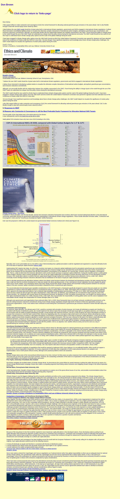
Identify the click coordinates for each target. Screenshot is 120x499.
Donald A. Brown (8, 75)
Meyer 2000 (37, 265)
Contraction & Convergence (15, 396)
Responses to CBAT (12, 108)
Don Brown (21, 213)
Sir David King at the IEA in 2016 (30, 116)
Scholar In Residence (9, 77)
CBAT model (20, 29)
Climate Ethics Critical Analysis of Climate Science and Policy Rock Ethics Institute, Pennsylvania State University (25, 417)
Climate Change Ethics (9, 213)
